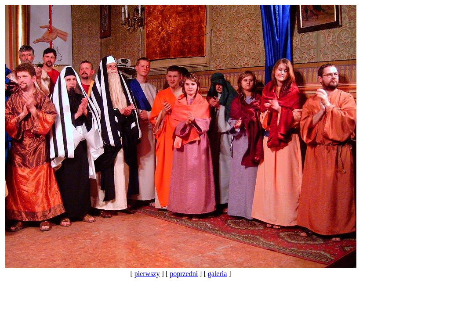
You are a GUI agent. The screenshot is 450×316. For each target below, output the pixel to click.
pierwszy (147, 273)
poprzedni (184, 273)
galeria (217, 273)
